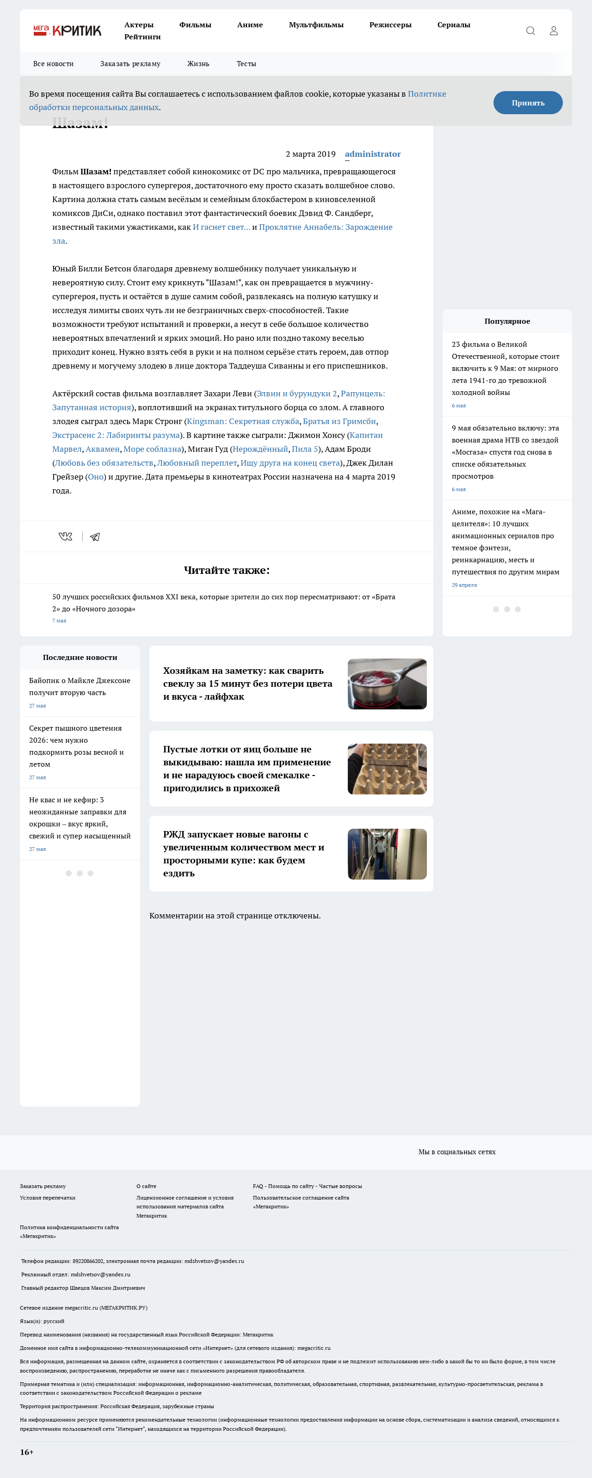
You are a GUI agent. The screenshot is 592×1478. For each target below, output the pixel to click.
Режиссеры (391, 24)
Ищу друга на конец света (290, 462)
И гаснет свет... (221, 227)
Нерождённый (260, 448)
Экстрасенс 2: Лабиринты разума (116, 435)
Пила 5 (305, 448)
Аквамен (103, 448)
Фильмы (195, 24)
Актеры (139, 24)
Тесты (247, 63)
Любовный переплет (197, 462)
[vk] (66, 536)
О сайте (146, 1185)
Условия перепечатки (47, 1197)
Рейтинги (142, 36)
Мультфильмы (316, 24)
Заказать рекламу (130, 63)
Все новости (53, 63)
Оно (96, 476)
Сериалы (454, 24)
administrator (373, 153)
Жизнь (198, 63)
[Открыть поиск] (530, 30)
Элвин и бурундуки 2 (297, 393)
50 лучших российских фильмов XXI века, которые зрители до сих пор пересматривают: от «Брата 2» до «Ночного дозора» (226, 609)
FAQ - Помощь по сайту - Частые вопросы (307, 1185)
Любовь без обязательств (104, 462)
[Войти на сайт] (553, 30)
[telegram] (98, 536)
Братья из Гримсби (339, 421)
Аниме (250, 24)
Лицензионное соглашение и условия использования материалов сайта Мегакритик (185, 1206)
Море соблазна (152, 448)
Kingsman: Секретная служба (243, 421)
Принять (528, 102)
